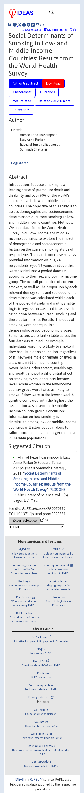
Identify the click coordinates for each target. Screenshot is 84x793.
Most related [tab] (22, 101)
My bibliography (55, 29)
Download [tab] (53, 83)
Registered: (20, 163)
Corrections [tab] (21, 110)
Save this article (33, 30)
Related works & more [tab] (55, 101)
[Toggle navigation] (51, 13)
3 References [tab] (22, 92)
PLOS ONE (58, 490)
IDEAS (19, 779)
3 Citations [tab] (47, 92)
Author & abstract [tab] (25, 83)
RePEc (36, 779)
